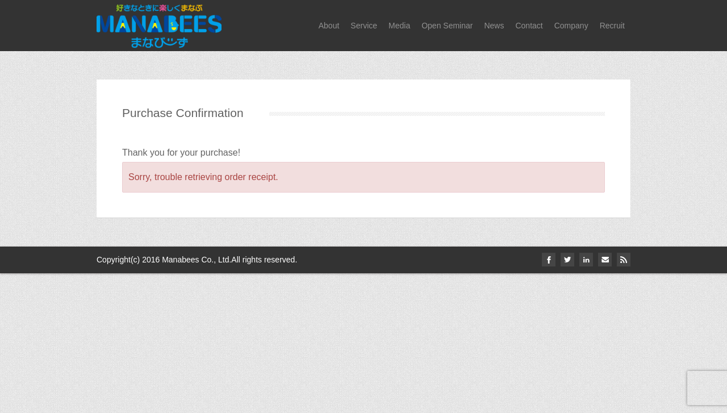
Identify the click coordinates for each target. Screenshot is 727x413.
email (605, 259)
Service (363, 25)
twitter (567, 259)
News (494, 25)
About (329, 25)
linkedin (586, 259)
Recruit (612, 25)
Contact (528, 25)
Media (399, 25)
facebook (548, 259)
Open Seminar (447, 25)
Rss (623, 259)
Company (571, 25)
